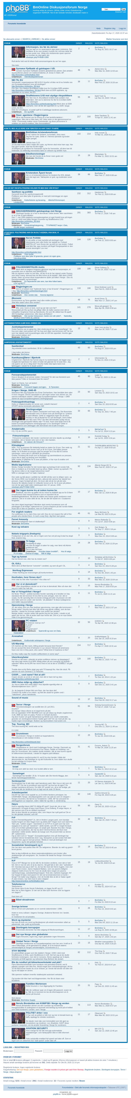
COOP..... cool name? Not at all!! (28, 674)
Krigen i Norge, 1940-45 (24, 390)
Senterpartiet (18, 781)
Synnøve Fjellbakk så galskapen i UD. (35, 68)
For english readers (22, 512)
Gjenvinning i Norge (22, 605)
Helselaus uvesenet (26, 305)
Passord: (38, 1051)
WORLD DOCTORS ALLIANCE (26, 318)
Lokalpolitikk (19, 202)
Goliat (23, 763)
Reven (82, 1081)
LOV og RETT (19, 283)
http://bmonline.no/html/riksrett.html (26, 742)
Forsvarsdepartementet (24, 375)
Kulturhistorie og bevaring (34, 200)
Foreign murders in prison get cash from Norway (64, 1070)
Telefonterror (18, 884)
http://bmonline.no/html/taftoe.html (25, 75)
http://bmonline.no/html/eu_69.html (26, 86)
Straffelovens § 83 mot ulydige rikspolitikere (49, 95)
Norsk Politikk (33, 238)
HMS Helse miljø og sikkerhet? (28, 682)
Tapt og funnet (19, 556)
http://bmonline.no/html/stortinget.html (32, 291)
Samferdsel (18, 346)
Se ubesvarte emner (11, 39)
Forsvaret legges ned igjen (35, 387)
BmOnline (99, 47)
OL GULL (16, 563)
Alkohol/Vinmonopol (56, 200)
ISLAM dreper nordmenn (24, 227)
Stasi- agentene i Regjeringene (32, 115)
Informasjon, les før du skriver (41, 47)
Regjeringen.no (24, 286)
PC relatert (31, 620)
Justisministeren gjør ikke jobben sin (22, 323)
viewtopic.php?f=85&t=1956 (37, 57)
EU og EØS (29, 112)
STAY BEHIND (19, 950)
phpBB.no (56, 1094)
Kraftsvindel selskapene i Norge (37, 640)
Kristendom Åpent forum (39, 173)
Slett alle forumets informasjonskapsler (90, 1087)
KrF (14, 860)
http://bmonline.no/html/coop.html (25, 679)
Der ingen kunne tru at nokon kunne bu (36, 490)
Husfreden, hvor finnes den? (27, 577)
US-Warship (18, 643)
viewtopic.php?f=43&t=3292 (23, 487)
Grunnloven (22, 733)
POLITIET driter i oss (37, 1013)
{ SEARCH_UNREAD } (31, 39)
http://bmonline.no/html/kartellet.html (26, 252)
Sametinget (18, 773)
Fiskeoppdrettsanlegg (23, 402)
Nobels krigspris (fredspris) (26, 533)
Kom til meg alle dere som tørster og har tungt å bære (31, 129)
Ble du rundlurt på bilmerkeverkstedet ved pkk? (36, 962)
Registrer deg (109, 28)
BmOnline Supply (28, 1000)
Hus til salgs (66, 551)
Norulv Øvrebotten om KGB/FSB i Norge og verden (42, 1003)
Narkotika (68, 316)
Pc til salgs (18, 553)
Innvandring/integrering (33, 225)
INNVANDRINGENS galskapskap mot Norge (38, 211)
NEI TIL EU (17, 80)
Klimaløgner (18, 445)
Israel (15, 766)
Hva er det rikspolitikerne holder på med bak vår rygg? (31, 188)
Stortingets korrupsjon (28, 927)
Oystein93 (99, 774)
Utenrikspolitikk (20, 258)
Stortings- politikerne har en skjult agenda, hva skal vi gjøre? (31, 233)
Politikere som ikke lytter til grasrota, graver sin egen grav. (37, 256)
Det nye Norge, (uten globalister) (30, 1070)
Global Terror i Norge (27, 941)
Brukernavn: (8, 1051)
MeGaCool (99, 429)
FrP (13, 817)
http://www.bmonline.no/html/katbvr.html (28, 881)
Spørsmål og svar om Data (49, 631)
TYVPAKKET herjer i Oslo (56, 225)
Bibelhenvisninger (35, 154)
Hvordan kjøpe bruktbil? (48, 551)
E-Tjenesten (54, 387)
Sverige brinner (20, 906)
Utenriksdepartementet (33, 77)
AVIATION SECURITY (37, 1028)
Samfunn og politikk (22, 192)
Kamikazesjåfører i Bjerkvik (26, 357)
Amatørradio (18, 429)
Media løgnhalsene (21, 464)
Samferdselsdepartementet (18, 342)
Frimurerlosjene (21, 435)
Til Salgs (30, 541)
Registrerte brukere (92, 1070)
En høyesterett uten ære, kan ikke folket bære (43, 281)
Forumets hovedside (17, 24)
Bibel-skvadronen (25, 899)
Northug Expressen (23, 570)
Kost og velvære (20, 527)
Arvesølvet (17, 636)
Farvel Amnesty (20, 519)
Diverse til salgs (32, 553)
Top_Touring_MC (20, 724)
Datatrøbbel (18, 633)
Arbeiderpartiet (20, 792)
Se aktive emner (48, 39)
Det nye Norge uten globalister (32, 934)
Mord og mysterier (21, 920)
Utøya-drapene (15, 1072)
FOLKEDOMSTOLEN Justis (30, 267)
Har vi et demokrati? (26, 584)
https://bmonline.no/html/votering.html (41, 104)
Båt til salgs (46, 553)
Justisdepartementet (22, 327)
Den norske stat (30, 295)
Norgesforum (23, 745)
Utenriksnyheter (20, 657)
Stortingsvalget (34, 409)
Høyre (15, 804)
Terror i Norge (23, 704)
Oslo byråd (28, 254)
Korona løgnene (46, 295)
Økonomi (16, 298)
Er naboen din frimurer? (34, 442)
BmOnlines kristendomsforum (41, 132)
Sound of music (20, 697)
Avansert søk (120, 12)
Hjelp (98, 28)
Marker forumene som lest (117, 39)
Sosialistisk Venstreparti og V (27, 845)
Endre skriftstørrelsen (123, 22)
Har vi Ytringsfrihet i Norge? (26, 591)
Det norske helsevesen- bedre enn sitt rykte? (42, 316)
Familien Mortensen (36, 984)
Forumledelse (67, 1087)
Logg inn (122, 28)
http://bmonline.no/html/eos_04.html (26, 90)
